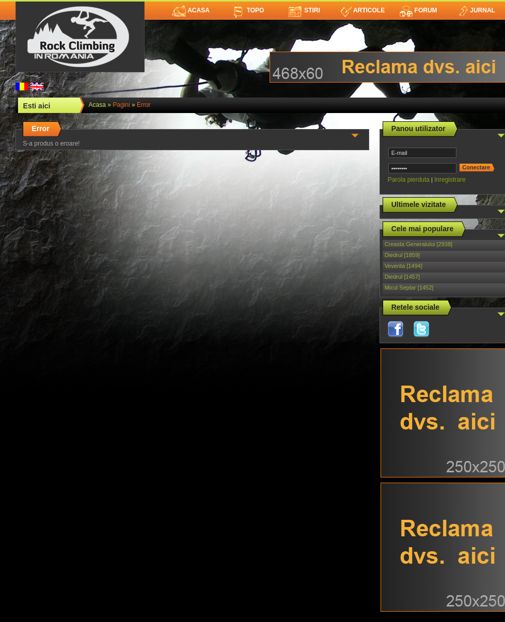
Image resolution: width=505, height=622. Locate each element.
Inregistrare (450, 179)
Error (144, 104)
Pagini (121, 104)
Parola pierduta (409, 179)
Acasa (191, 10)
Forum (418, 10)
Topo (247, 10)
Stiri (304, 10)
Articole (363, 10)
